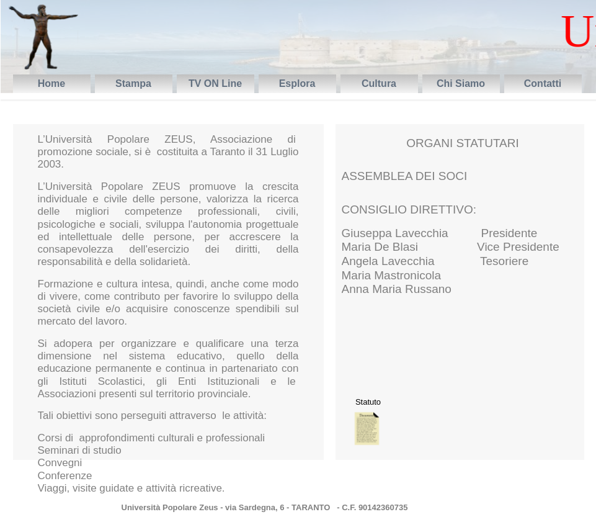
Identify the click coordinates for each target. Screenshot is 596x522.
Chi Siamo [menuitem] (461, 83)
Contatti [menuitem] (542, 83)
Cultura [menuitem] (379, 83)
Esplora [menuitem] (297, 83)
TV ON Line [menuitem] (215, 83)
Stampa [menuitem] (133, 83)
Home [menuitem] (51, 83)
